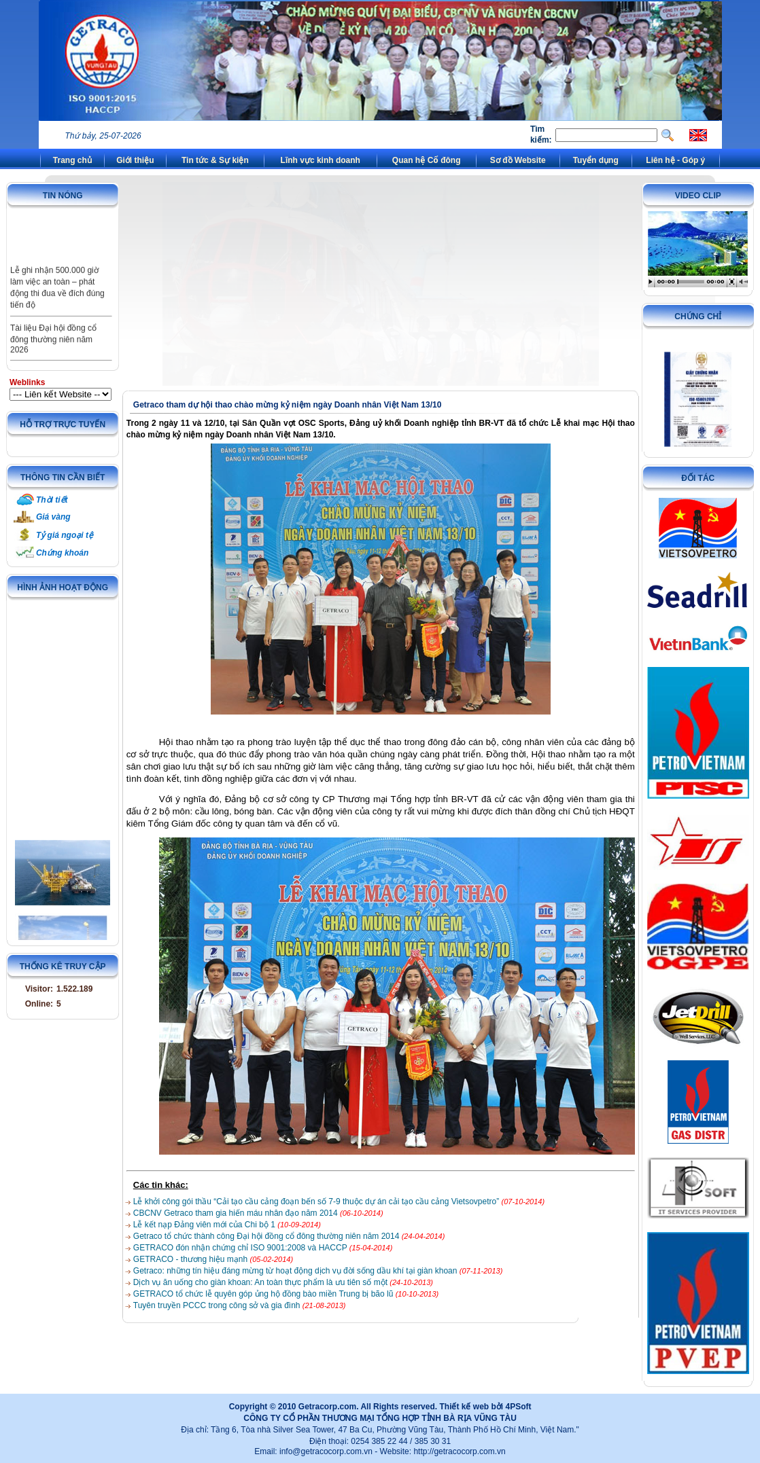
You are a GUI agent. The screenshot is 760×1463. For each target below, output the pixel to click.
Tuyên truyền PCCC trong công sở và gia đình (218, 1305)
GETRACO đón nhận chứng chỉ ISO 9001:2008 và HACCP (241, 1247)
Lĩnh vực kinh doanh (320, 160)
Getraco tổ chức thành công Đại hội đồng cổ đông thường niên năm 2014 (267, 1236)
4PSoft (518, 1406)
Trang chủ (72, 160)
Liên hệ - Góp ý (675, 160)
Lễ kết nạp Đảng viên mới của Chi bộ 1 (205, 1224)
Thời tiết (52, 500)
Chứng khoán (62, 553)
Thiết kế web (464, 1406)
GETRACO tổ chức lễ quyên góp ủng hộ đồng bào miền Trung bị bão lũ (264, 1294)
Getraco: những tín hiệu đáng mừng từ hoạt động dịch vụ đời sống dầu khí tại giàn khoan (296, 1271)
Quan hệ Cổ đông (426, 160)
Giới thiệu (135, 160)
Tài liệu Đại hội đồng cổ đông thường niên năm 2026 (53, 348)
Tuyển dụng (596, 160)
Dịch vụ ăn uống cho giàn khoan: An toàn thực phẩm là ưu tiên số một (261, 1282)
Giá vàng (53, 517)
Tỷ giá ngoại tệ (64, 535)
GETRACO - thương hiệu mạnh (191, 1259)
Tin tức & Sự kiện (215, 160)
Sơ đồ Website (518, 160)
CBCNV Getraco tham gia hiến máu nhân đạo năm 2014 (236, 1213)
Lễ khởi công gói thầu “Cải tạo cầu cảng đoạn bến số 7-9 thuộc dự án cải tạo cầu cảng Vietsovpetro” (317, 1201)
